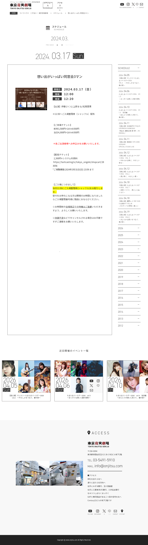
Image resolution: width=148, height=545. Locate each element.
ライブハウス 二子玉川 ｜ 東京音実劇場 (34, 13)
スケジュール (57, 13)
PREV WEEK (50, 45)
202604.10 (115, 383)
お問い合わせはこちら (60, 255)
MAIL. (105, 466)
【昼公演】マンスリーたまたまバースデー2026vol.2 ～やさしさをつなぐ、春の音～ (26, 397)
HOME (14, 13)
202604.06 (62, 383)
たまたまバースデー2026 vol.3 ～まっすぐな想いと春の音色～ (79, 397)
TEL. (101, 460)
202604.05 (10, 383)
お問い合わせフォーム (105, 474)
